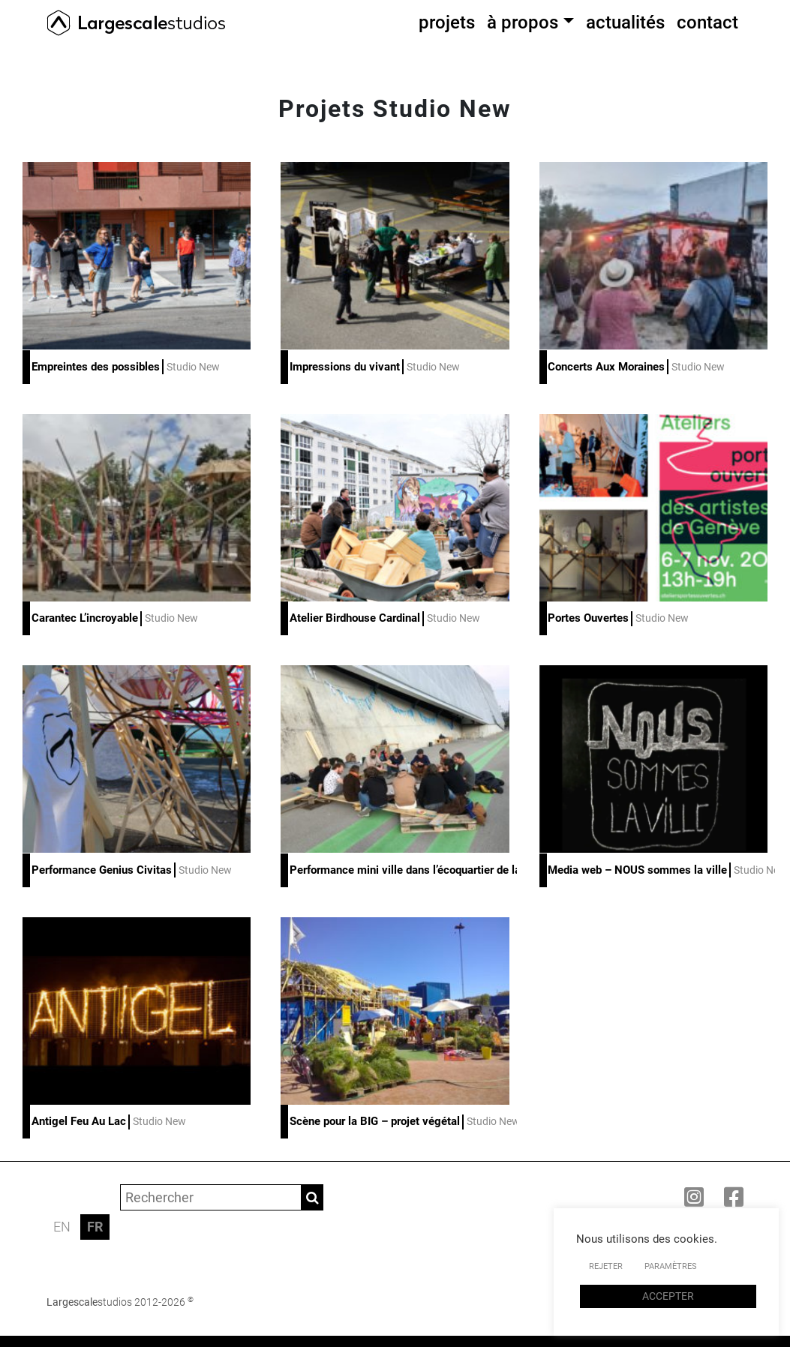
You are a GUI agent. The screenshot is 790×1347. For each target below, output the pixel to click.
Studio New (193, 367)
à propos (522, 22)
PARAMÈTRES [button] (670, 1266)
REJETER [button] (606, 1266)
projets (447, 22)
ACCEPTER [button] (668, 1296)
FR (95, 1226)
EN (62, 1226)
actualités (625, 22)
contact (707, 22)
